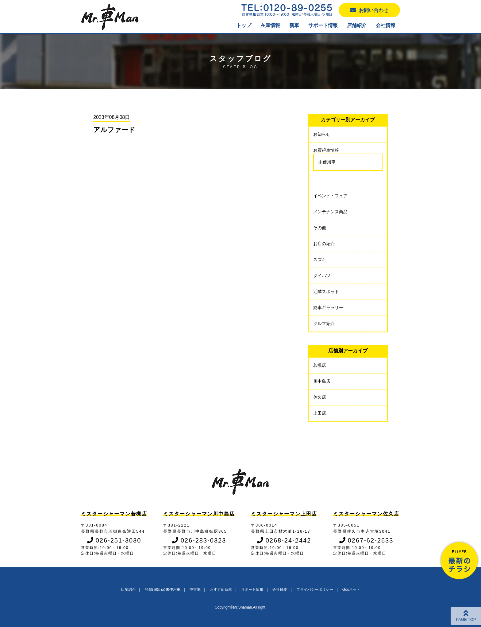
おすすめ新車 (221, 589)
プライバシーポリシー (314, 589)
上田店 (319, 413)
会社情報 (385, 25)
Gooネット (351, 589)
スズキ (319, 259)
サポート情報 (323, 25)
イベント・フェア (330, 195)
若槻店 (319, 365)
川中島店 (321, 381)
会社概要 (279, 589)
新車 (294, 25)
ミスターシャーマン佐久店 (366, 513)
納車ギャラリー (328, 307)
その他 (319, 227)
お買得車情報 (326, 150)
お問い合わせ (369, 10)
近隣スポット (326, 291)
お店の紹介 (324, 243)
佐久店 (319, 397)
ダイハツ (321, 275)
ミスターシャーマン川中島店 (199, 513)
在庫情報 (270, 25)
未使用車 (327, 161)
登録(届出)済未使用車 (162, 589)
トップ (244, 25)
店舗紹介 (357, 25)
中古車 (195, 589)
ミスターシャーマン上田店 (284, 513)
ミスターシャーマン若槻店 (114, 513)
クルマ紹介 (324, 323)
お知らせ (321, 134)
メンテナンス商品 (330, 211)
